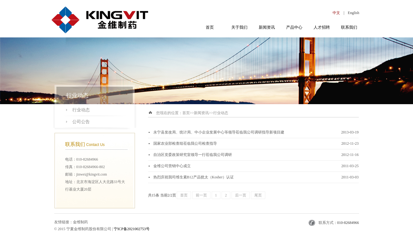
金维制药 (80, 222)
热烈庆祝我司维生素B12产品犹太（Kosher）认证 (193, 177)
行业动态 (81, 110)
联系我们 (349, 27)
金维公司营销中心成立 (172, 166)
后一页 (240, 195)
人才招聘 (322, 27)
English (353, 13)
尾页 (258, 195)
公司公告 (81, 121)
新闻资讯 (267, 27)
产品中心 (294, 27)
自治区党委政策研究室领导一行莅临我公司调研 (192, 155)
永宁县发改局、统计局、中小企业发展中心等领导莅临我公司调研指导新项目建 (218, 132)
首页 (210, 27)
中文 (336, 13)
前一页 (201, 195)
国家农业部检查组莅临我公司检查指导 (185, 143)
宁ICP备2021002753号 (132, 229)
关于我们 (239, 27)
